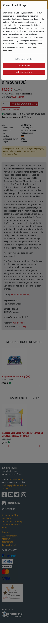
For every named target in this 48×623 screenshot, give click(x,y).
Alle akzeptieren (24, 72)
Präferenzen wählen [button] (24, 59)
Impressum (7, 50)
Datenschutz (35, 47)
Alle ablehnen (24, 65)
